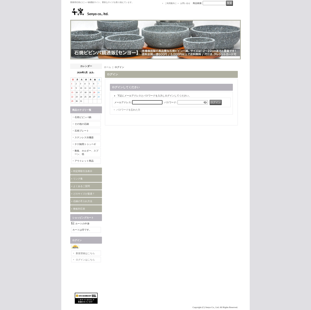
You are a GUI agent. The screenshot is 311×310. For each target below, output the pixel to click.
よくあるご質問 (81, 186)
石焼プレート (82, 130)
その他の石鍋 (82, 124)
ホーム (107, 67)
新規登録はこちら (85, 253)
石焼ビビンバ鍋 (83, 117)
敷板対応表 (79, 208)
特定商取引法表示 (82, 171)
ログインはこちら (85, 259)
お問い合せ (185, 3)
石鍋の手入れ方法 (82, 201)
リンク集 (78, 178)
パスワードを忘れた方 (128, 109)
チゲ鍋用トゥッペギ (85, 144)
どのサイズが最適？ (84, 193)
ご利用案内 (170, 3)
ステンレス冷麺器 (84, 137)
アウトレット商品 (84, 160)
